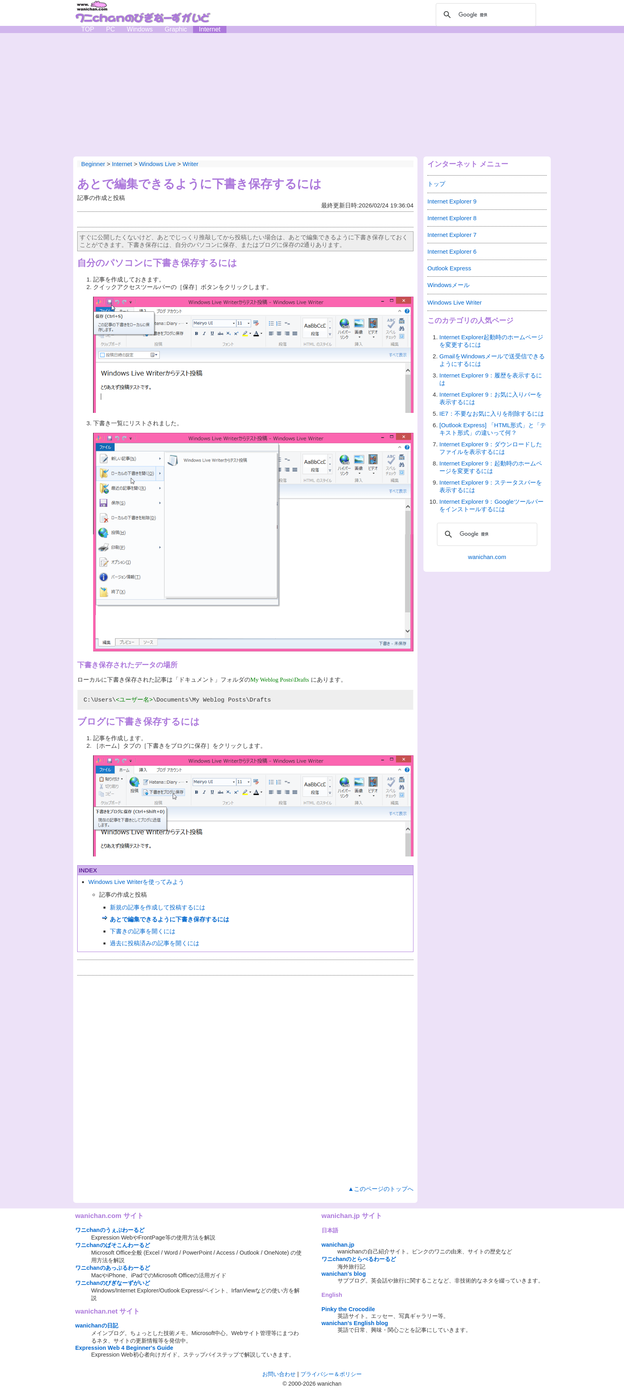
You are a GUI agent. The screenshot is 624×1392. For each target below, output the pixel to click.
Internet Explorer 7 (451, 234)
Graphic (176, 29)
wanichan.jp (338, 1244)
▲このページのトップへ (380, 1188)
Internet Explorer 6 (451, 251)
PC (110, 29)
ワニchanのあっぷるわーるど (112, 1268)
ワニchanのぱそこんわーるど (112, 1245)
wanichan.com (487, 556)
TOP (87, 29)
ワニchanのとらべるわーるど (359, 1259)
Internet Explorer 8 (451, 218)
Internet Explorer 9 (451, 201)
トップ (436, 183)
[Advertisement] (312, 93)
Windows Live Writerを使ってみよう (136, 881)
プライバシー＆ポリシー (331, 1374)
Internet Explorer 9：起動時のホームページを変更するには (490, 467)
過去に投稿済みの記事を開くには (154, 943)
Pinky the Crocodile (348, 1309)
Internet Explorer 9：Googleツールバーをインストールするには (491, 505)
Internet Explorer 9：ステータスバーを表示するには (490, 486)
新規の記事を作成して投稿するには (157, 907)
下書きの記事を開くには (143, 931)
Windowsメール (448, 285)
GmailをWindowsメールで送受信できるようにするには (492, 360)
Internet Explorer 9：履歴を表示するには (490, 379)
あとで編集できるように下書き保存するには (169, 919)
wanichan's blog (344, 1274)
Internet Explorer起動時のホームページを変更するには (491, 341)
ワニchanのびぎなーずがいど (112, 1283)
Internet (209, 29)
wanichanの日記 (96, 1325)
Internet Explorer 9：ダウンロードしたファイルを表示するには (490, 448)
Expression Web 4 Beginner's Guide (124, 1348)
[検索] (484, 15)
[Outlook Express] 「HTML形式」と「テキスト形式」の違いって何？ (492, 429)
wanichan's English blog (355, 1323)
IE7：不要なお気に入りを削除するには (491, 413)
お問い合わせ (279, 1374)
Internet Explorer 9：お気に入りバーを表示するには (490, 398)
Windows (140, 29)
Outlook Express (449, 268)
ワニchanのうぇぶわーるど (109, 1230)
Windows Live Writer (454, 302)
